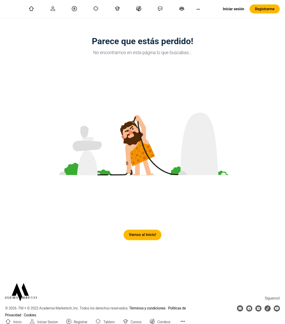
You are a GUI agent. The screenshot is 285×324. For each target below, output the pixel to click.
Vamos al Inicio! (142, 234)
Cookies (30, 315)
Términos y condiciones (147, 308)
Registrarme (265, 9)
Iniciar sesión (233, 9)
